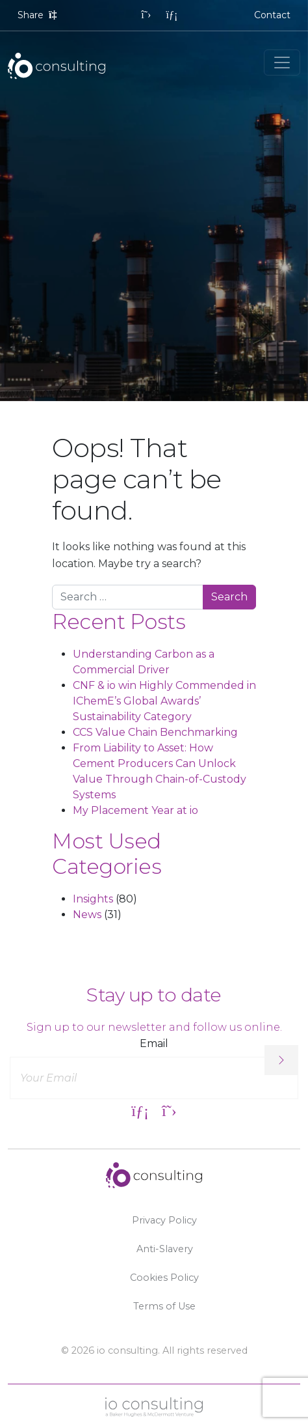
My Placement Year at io (135, 810)
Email (154, 1043)
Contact (272, 15)
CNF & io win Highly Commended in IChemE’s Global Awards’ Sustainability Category (164, 701)
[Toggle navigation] (282, 62)
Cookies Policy (164, 1277)
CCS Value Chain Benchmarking (155, 732)
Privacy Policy (164, 1220)
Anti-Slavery (164, 1249)
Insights (93, 899)
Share (39, 15)
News (87, 914)
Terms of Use (164, 1306)
